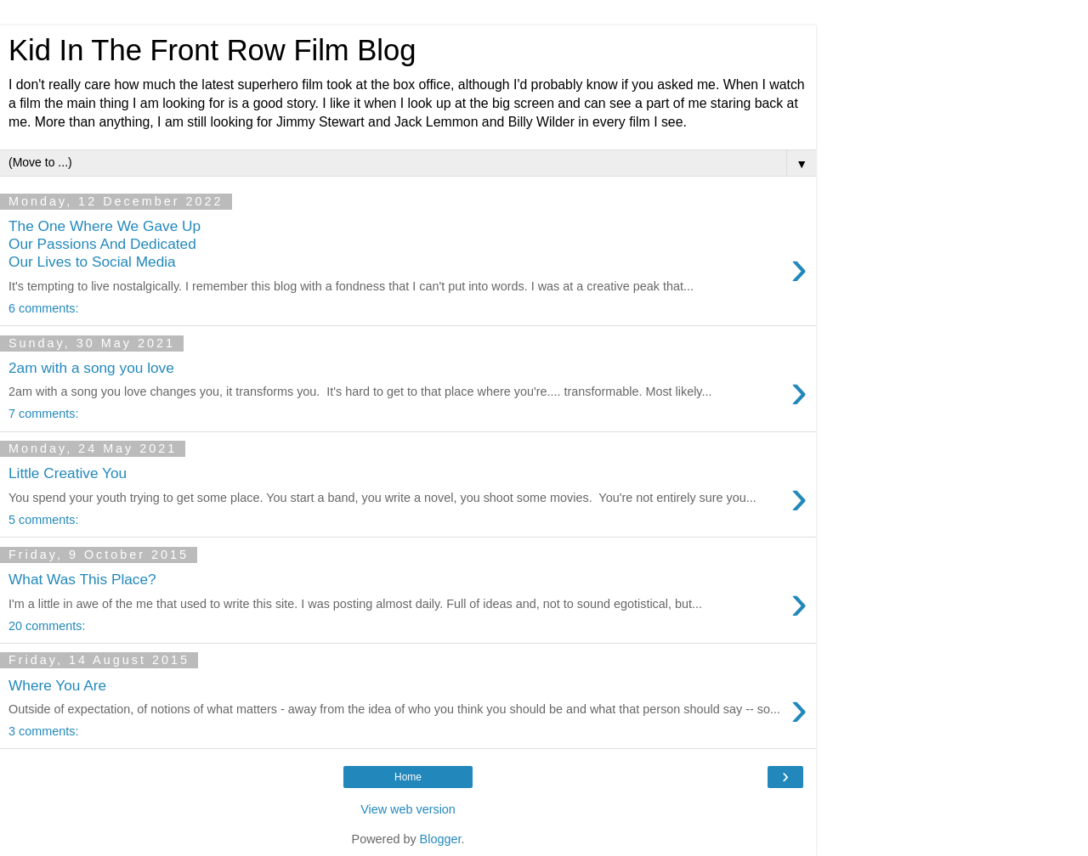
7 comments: (43, 413)
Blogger (441, 839)
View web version (408, 809)
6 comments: (43, 308)
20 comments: (46, 626)
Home (408, 777)
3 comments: (43, 731)
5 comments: (43, 520)
